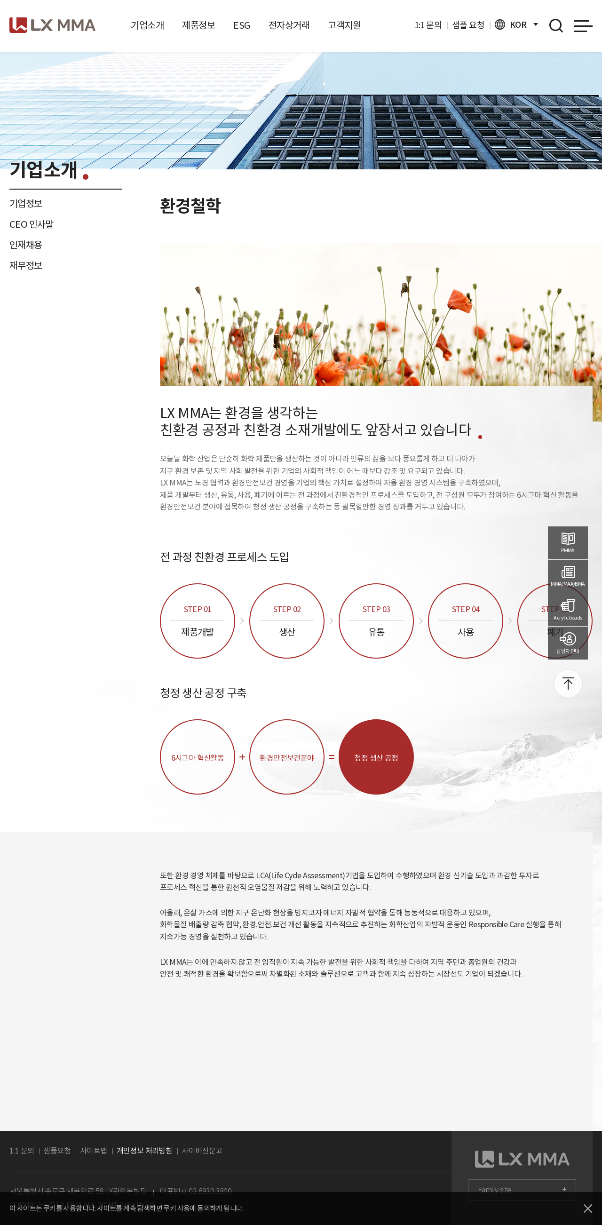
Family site (494, 1189)
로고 (52, 25)
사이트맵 (93, 1150)
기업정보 (25, 204)
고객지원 (344, 25)
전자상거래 (289, 25)
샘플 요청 (468, 25)
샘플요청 (57, 1150)
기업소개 (147, 25)
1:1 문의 (428, 25)
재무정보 (25, 266)
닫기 (588, 1208)
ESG (241, 25)
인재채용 (25, 245)
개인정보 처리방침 (145, 1150)
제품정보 (198, 25)
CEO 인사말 (31, 224)
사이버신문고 (202, 1150)
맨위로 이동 (568, 683)
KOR (516, 24)
